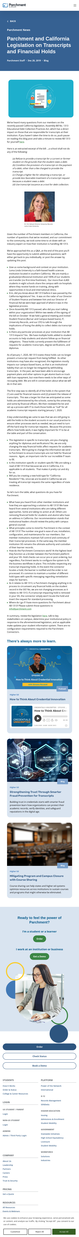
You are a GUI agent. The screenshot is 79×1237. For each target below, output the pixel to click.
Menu (75, 5)
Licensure (45, 1141)
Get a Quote (8, 1193)
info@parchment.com (20, 608)
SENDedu (45, 1104)
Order (39, 938)
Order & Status (10, 1089)
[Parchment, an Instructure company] (14, 5)
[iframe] (39, 716)
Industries (45, 1160)
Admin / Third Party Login (15, 1135)
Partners (7, 1168)
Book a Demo (39, 1065)
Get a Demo (39, 956)
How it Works (9, 1085)
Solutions (45, 1156)
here (21, 141)
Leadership (8, 1164)
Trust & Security (10, 1180)
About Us (7, 1161)
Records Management (51, 1100)
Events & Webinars (11, 1211)
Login (5, 1113)
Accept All (63, 1231)
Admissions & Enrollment (52, 1119)
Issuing (44, 1115)
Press (5, 1176)
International (47, 1089)
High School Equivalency (52, 1137)
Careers (6, 1172)
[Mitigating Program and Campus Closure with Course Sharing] (39, 860)
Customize (15, 1231)
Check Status (40, 1056)
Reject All (40, 1231)
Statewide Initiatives (50, 1133)
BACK (11, 21)
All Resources (9, 1207)
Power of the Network (51, 1085)
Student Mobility (49, 1123)
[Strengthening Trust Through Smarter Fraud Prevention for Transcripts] (39, 777)
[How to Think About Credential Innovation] (39, 689)
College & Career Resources (15, 1093)
